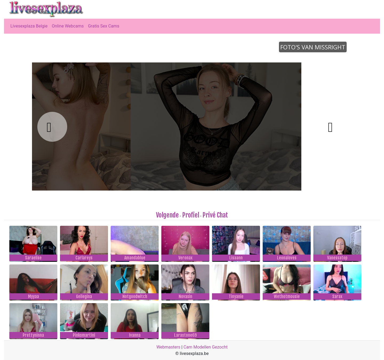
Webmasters (168, 347)
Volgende (167, 215)
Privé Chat (215, 215)
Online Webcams (68, 26)
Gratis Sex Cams (103, 26)
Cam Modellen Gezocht (205, 347)
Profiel (190, 215)
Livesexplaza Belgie (28, 26)
